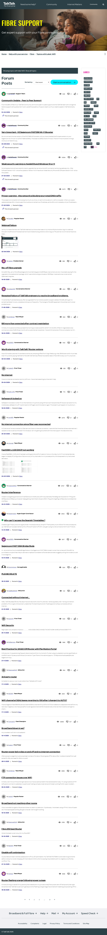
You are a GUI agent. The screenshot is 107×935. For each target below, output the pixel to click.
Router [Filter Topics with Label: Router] (86, 130)
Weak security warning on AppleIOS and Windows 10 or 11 (28, 164)
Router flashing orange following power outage (24, 880)
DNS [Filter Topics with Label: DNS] (85, 102)
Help (42, 913)
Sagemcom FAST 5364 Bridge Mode (18, 546)
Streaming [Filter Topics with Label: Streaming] (87, 136)
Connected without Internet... (16, 597)
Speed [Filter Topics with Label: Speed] (85, 133)
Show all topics (30, 71)
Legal (44, 923)
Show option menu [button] (103, 54)
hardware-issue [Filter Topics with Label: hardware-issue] (88, 109)
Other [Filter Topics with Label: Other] (94, 116)
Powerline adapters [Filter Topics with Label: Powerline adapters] (89, 123)
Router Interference (11, 492)
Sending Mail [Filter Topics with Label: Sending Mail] (97, 130)
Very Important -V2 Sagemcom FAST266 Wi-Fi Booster (27, 132)
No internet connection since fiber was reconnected (26, 424)
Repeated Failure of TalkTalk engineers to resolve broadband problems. (35, 295)
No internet (7, 375)
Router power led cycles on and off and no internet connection (31, 752)
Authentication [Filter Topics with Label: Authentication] (88, 82)
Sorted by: (29, 82)
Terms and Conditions (71, 923)
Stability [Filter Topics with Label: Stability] (95, 133)
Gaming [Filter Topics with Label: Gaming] (96, 106)
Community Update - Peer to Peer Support (21, 100)
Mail (54, 913)
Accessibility (22, 923)
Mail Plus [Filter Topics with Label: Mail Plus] (86, 116)
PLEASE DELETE (9, 574)
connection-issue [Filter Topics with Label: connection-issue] (88, 99)
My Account (68, 913)
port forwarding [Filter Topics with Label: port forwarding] (88, 119)
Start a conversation (62, 82)
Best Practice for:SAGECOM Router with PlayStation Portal (29, 649)
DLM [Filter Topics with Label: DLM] (98, 99)
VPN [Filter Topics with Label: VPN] (85, 147)
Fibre (20, 112)
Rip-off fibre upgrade (12, 268)
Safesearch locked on (12, 398)
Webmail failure (9, 225)
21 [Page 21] (49, 899)
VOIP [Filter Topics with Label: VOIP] (98, 143)
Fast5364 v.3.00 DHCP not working (18, 450)
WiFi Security (8, 625)
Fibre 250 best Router (12, 829)
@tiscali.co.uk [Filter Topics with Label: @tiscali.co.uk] (88, 78)
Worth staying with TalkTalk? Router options (22, 349)
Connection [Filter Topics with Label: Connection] (87, 95)
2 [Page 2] (34, 899)
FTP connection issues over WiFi (17, 777)
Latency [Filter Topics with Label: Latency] (96, 112)
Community (94, 4)
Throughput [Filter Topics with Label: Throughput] (87, 140)
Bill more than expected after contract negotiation (25, 323)
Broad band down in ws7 (13, 728)
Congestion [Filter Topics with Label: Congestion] (87, 92)
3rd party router (9, 677)
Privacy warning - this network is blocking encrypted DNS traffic (31, 196)
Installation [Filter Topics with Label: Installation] (87, 112)
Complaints (35, 923)
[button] (103, 4)
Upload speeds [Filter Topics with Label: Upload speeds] (88, 143)
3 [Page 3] (39, 899)
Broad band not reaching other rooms (19, 803)
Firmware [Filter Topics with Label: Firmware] (86, 106)
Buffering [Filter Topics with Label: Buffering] (86, 85)
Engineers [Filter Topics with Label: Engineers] (93, 102)
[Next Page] (54, 899)
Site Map (86, 923)
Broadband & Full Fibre (21, 913)
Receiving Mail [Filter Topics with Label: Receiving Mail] (88, 126)
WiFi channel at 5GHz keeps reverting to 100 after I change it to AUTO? (34, 700)
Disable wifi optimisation (13, 852)
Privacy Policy (55, 923)
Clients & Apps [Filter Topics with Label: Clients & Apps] (88, 88)
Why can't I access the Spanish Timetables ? (24, 520)
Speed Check (88, 913)
